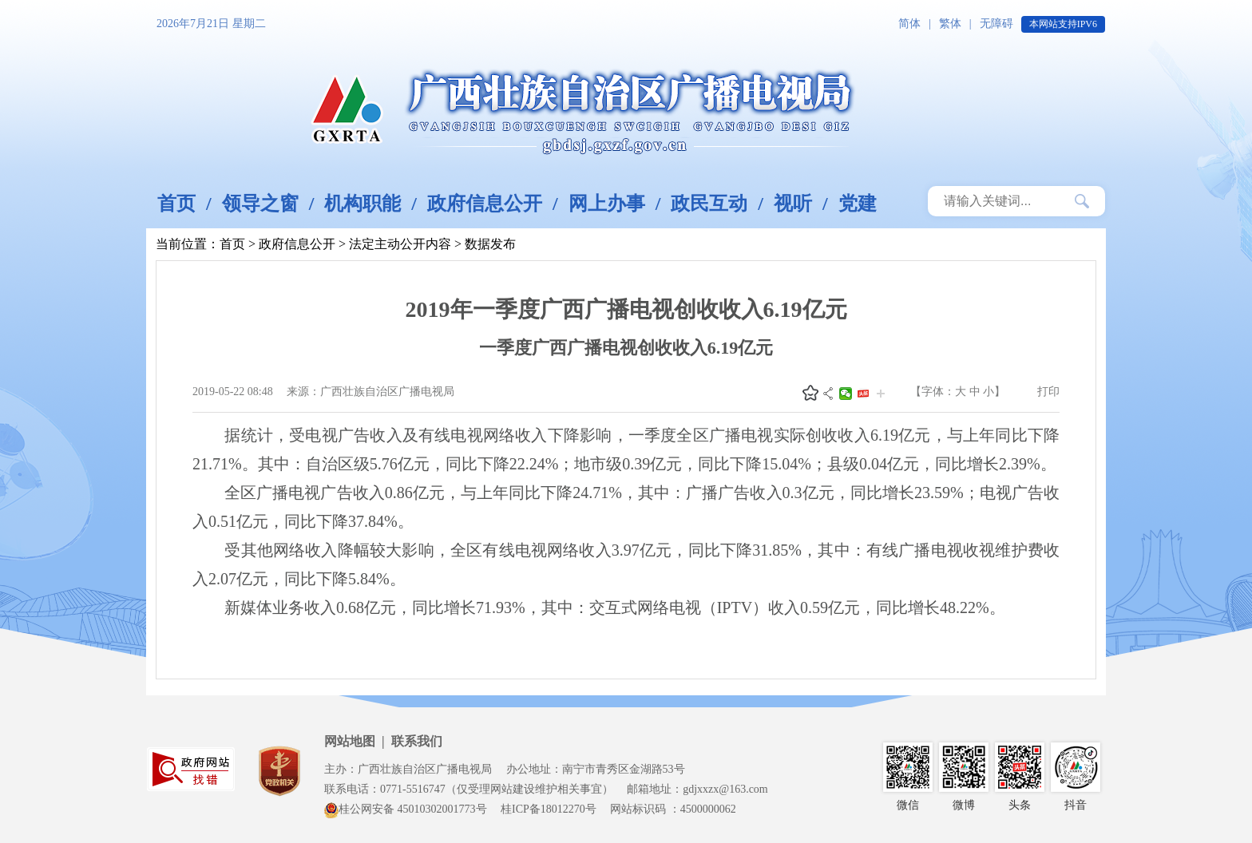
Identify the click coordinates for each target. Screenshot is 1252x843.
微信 (845, 393)
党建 (857, 203)
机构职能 (362, 203)
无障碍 (996, 24)
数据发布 (490, 244)
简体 (909, 24)
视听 (793, 203)
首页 (176, 203)
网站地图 (349, 741)
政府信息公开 (484, 203)
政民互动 (709, 203)
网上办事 (607, 203)
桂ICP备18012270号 (548, 809)
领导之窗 (260, 203)
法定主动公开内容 (400, 244)
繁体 (950, 24)
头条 (863, 393)
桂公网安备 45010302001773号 (405, 809)
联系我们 (416, 741)
